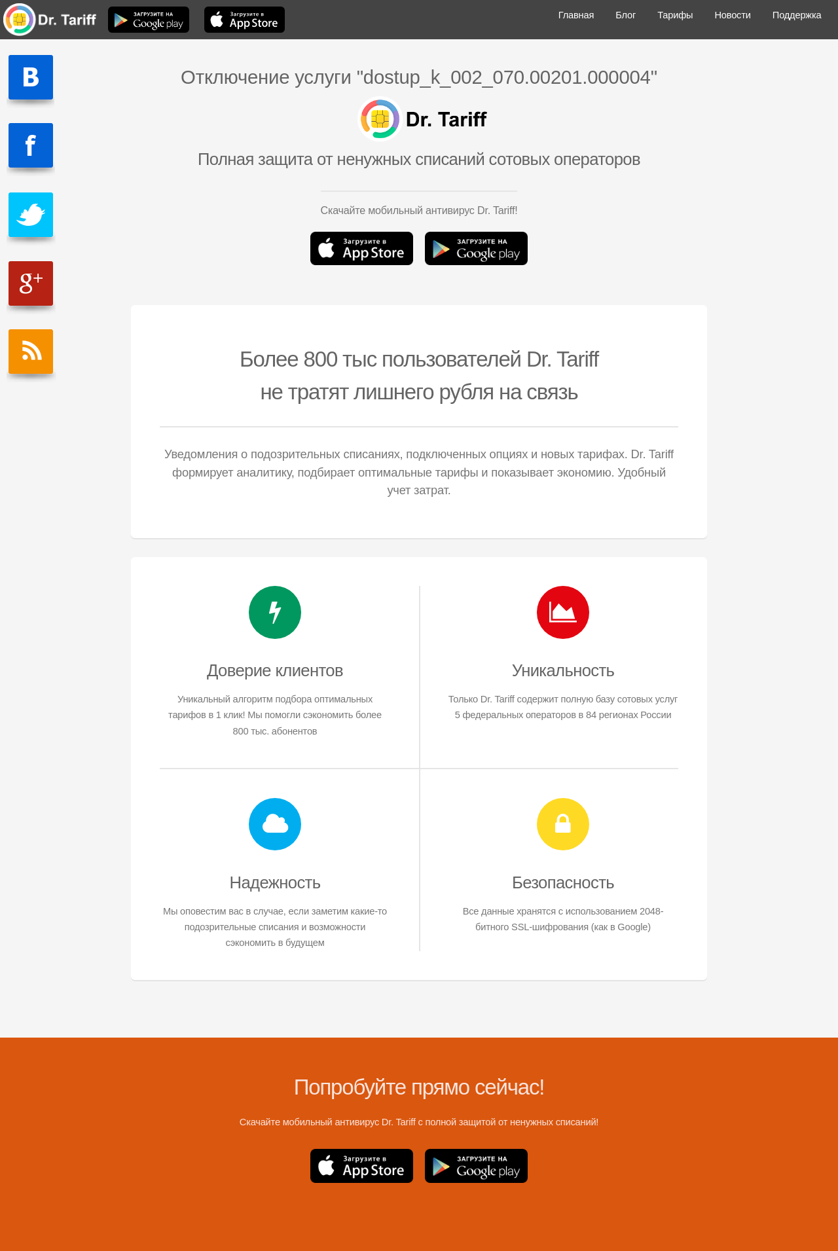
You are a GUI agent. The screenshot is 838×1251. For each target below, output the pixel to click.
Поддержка (797, 15)
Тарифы (675, 15)
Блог (625, 15)
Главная (576, 15)
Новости (732, 15)
